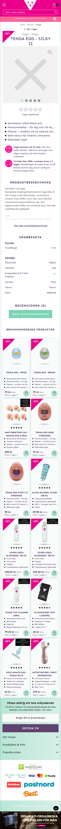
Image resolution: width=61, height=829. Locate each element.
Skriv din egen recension (30, 314)
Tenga (38, 25)
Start (22, 25)
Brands (30, 25)
